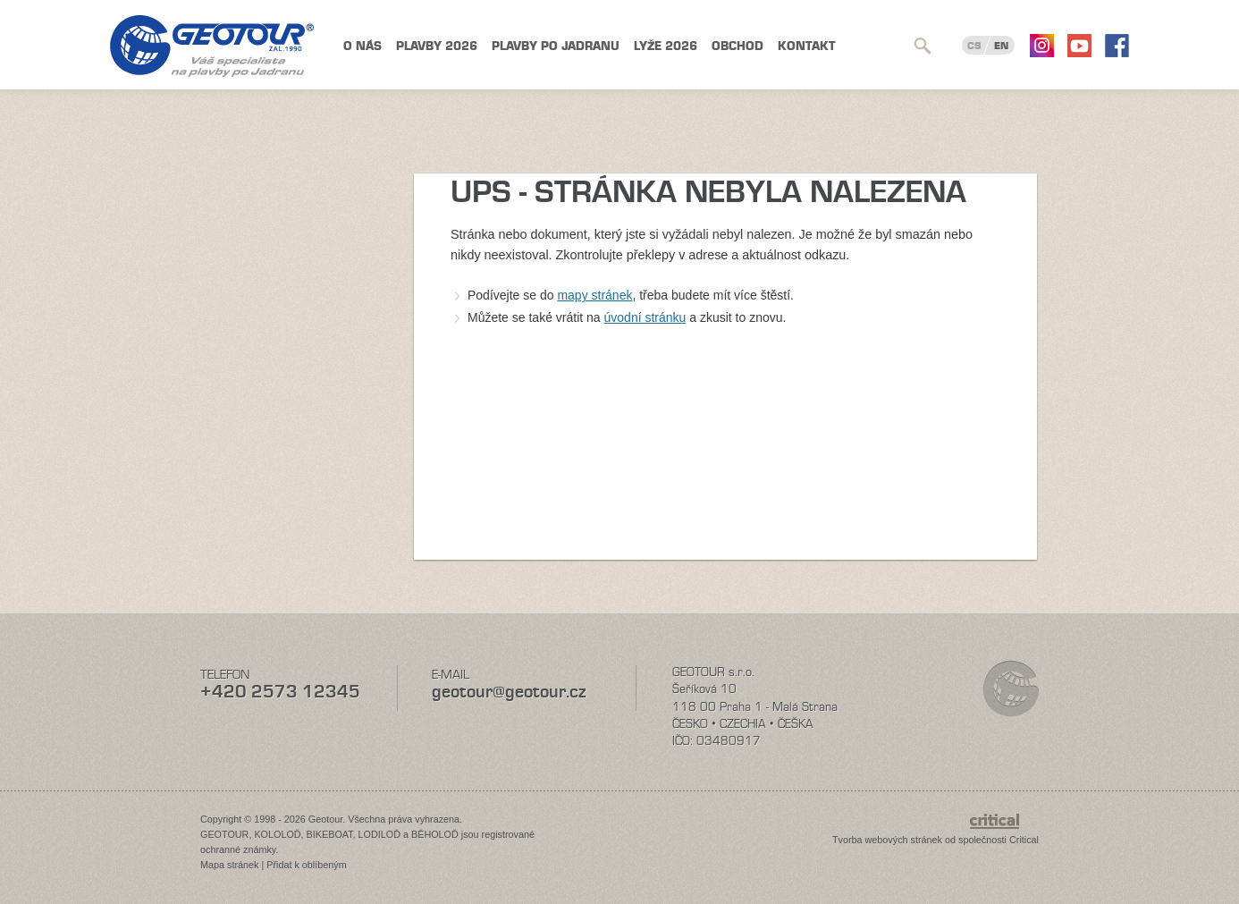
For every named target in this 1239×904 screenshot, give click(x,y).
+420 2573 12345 (280, 691)
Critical (1024, 839)
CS (974, 45)
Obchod (737, 46)
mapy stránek (594, 295)
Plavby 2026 (436, 46)
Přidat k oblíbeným (306, 864)
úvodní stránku (645, 317)
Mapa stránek (229, 864)
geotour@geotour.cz (509, 691)
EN (1001, 45)
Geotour (212, 46)
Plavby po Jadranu (556, 46)
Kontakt (807, 46)
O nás (362, 46)
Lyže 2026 (665, 46)
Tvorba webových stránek (887, 839)
